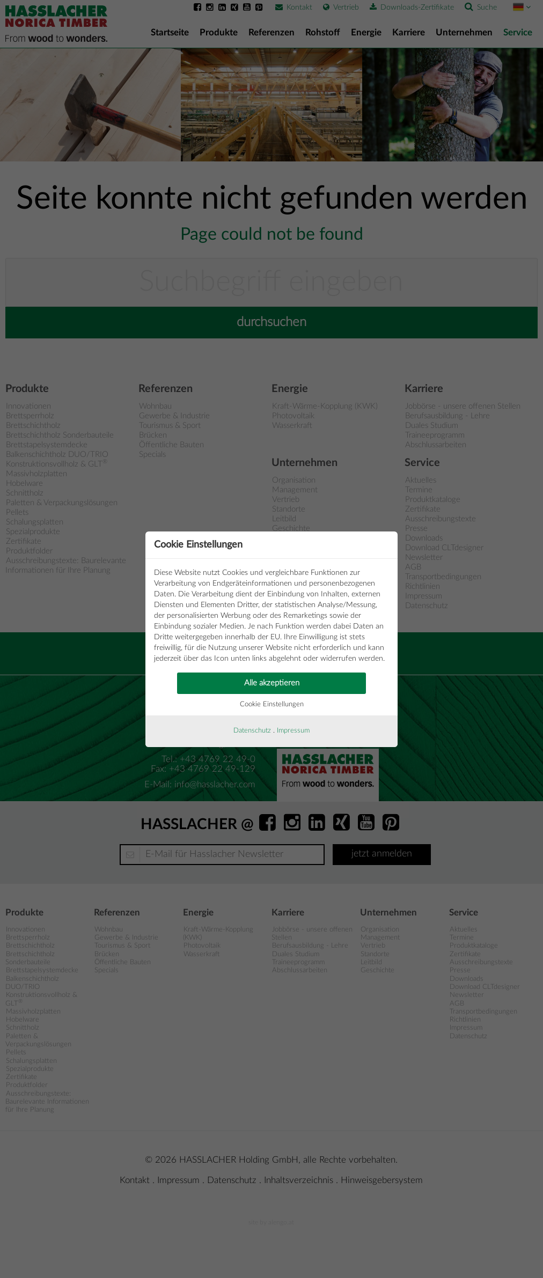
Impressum (293, 730)
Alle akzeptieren (271, 683)
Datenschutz (252, 730)
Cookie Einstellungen (272, 704)
